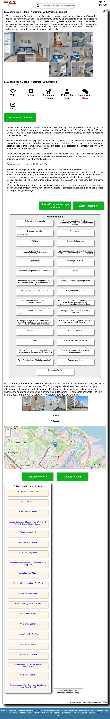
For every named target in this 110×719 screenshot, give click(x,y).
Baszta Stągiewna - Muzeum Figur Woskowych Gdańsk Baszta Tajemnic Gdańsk (28, 523)
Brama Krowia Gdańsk (28, 512)
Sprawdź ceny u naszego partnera (55, 205)
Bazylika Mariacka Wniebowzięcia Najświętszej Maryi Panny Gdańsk (28, 686)
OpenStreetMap (99, 468)
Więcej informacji (88, 206)
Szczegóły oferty (37, 476)
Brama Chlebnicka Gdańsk (28, 593)
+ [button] (8, 430)
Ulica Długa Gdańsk (28, 624)
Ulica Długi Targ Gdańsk (28, 573)
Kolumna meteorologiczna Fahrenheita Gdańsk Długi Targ (28, 564)
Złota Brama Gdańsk (28, 644)
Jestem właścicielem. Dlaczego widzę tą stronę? (68, 691)
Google (37, 711)
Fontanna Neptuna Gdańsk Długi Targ (28, 583)
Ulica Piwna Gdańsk (28, 675)
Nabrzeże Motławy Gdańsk (28, 553)
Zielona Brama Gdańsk (28, 542)
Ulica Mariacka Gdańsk (28, 654)
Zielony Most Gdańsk (28, 532)
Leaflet (88, 468)
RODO (98, 713)
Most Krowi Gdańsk (28, 502)
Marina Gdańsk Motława (28, 614)
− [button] (8, 434)
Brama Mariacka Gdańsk (28, 634)
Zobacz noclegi (72, 476)
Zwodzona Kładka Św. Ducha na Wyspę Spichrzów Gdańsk (28, 666)
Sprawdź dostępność (20, 117)
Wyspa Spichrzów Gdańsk (28, 491)
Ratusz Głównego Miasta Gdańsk (28, 604)
